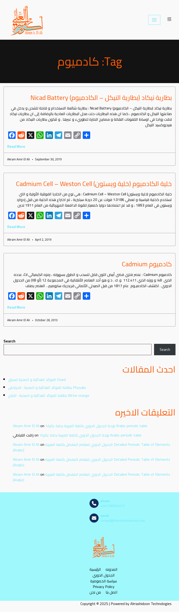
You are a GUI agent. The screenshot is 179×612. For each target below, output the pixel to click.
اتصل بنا (111, 592)
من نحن (95, 592)
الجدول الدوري (104, 575)
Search (9, 341)
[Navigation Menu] (154, 20)
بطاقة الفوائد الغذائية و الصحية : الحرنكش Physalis (47, 387)
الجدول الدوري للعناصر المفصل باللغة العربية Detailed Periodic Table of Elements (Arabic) (91, 447)
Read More (16, 146)
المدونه (111, 569)
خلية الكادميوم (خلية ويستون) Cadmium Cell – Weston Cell (94, 184)
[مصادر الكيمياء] (27, 20)
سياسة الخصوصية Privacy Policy (103, 583)
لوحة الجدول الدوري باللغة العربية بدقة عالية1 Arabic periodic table (96, 425)
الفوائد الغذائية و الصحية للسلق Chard (37, 379)
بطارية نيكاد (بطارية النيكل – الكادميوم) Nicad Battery (101, 97)
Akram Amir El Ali (26, 425)
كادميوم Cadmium (147, 264)
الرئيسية (95, 569)
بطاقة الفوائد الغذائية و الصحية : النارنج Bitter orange (48, 395)
